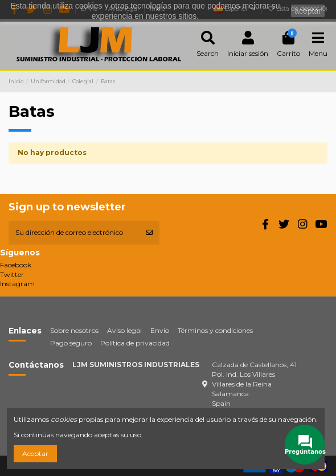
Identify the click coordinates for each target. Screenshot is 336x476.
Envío (159, 330)
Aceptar (35, 453)
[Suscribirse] (149, 233)
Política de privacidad (135, 343)
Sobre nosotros (74, 330)
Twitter (12, 274)
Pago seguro (71, 343)
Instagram (17, 283)
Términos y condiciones (215, 330)
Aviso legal (124, 330)
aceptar (307, 10)
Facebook (15, 265)
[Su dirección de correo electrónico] (74, 233)
